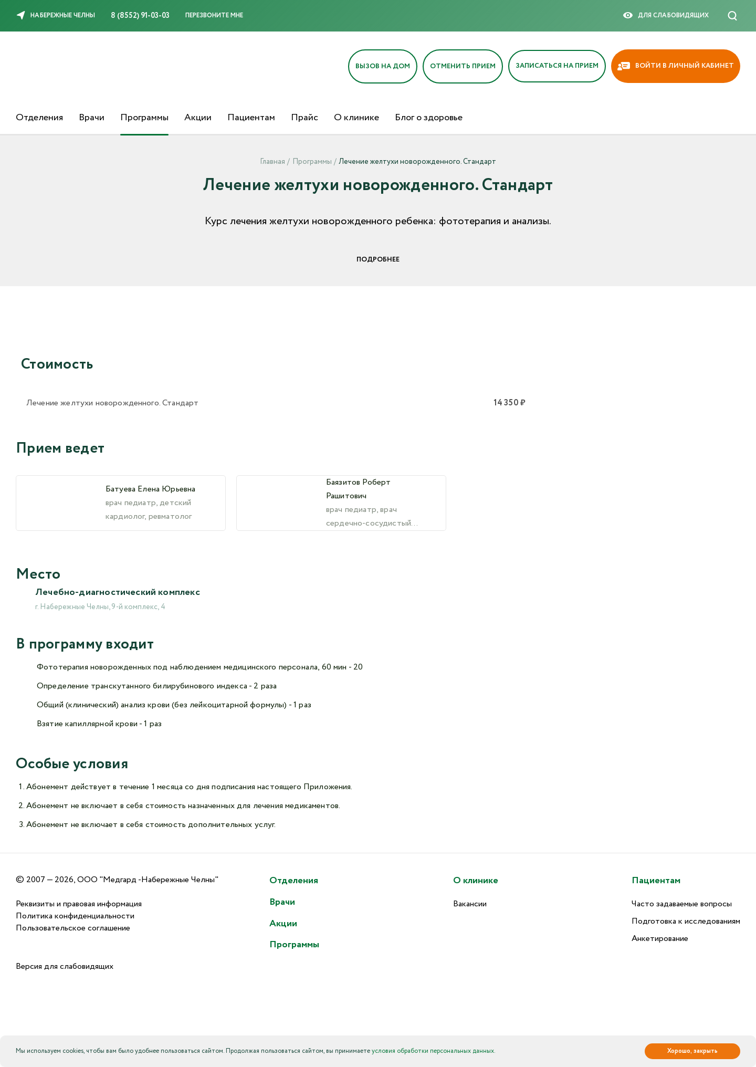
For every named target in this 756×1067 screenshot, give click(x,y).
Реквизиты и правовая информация (79, 904)
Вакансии (470, 904)
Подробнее (378, 260)
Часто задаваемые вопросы (682, 904)
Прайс (304, 117)
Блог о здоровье (429, 117)
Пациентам (251, 117)
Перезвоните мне (214, 15)
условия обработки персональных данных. (434, 1051)
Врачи (91, 117)
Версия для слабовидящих (64, 966)
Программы (144, 117)
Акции (198, 117)
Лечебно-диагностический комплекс (117, 592)
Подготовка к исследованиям (686, 921)
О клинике (356, 117)
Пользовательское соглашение (73, 928)
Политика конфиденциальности (75, 916)
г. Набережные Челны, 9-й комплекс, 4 (100, 607)
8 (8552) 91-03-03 (140, 16)
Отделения (39, 117)
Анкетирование (660, 939)
